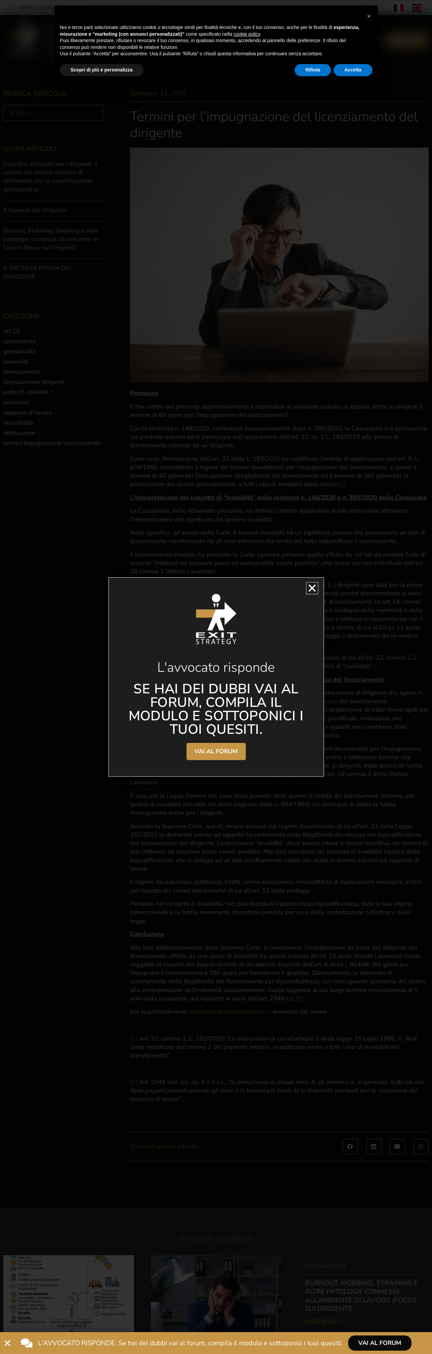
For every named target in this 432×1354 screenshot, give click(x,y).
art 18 (11, 331)
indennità (16, 362)
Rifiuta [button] (312, 69)
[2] (300, 998)
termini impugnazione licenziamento (51, 443)
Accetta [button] (353, 69)
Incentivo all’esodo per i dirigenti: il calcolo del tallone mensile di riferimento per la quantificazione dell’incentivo (50, 176)
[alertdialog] (216, 1343)
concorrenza (19, 341)
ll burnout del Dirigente (35, 210)
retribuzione (19, 433)
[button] (350, 1146)
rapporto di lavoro (27, 413)
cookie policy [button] (246, 34)
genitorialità (19, 351)
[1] (341, 484)
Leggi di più (321, 1320)
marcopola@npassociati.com (227, 1011)
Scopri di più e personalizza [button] (102, 69)
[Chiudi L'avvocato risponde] (7, 1343)
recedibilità (18, 423)
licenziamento (21, 372)
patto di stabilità (25, 392)
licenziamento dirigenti (33, 382)
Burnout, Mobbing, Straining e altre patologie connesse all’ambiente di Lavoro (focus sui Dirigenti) (51, 239)
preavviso (16, 402)
